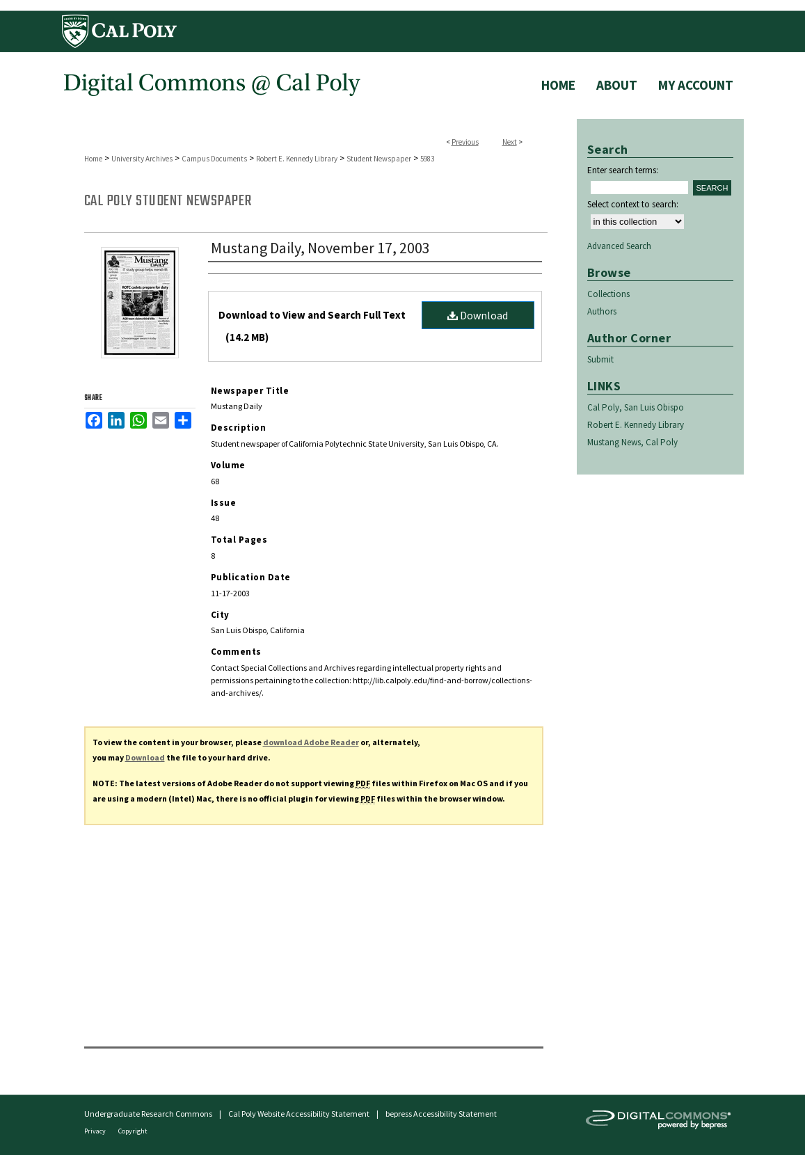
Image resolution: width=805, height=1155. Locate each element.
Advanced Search (619, 246)
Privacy (95, 1131)
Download (477, 315)
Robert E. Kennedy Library (296, 159)
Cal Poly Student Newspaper (168, 201)
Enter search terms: (622, 170)
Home (93, 159)
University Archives (142, 159)
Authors (601, 311)
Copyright (133, 1131)
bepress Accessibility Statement (441, 1113)
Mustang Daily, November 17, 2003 (320, 247)
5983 (427, 159)
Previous (465, 142)
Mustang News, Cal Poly (632, 442)
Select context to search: (632, 204)
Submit (600, 359)
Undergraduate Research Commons (148, 1113)
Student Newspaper (378, 159)
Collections (608, 294)
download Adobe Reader (311, 742)
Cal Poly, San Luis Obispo (635, 407)
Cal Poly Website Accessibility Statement (298, 1113)
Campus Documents (214, 159)
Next (509, 142)
